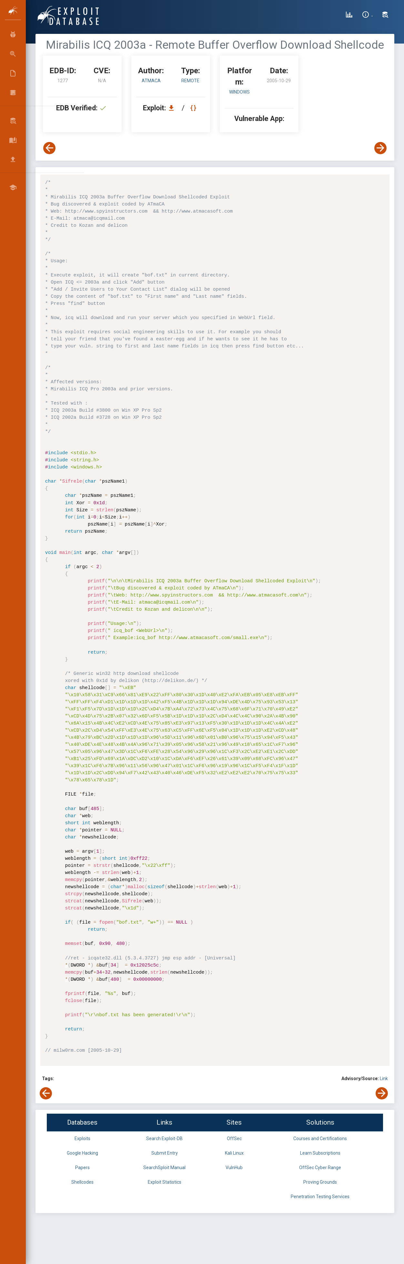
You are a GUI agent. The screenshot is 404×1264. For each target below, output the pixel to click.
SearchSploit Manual (164, 1167)
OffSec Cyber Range (320, 1167)
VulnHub (234, 1167)
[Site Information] (367, 15)
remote (190, 80)
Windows (239, 92)
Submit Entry (164, 1153)
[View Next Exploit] (380, 148)
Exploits (82, 1138)
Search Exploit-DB (164, 1138)
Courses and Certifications (320, 1138)
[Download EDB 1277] (172, 108)
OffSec (234, 1138)
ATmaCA (151, 80)
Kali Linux (234, 1153)
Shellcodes (82, 1182)
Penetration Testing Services (320, 1196)
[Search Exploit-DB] (385, 15)
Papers (82, 1167)
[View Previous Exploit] (49, 148)
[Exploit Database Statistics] (349, 15)
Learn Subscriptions (320, 1153)
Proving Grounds (320, 1182)
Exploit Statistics (164, 1182)
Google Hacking (82, 1153)
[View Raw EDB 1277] (194, 108)
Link (384, 1078)
